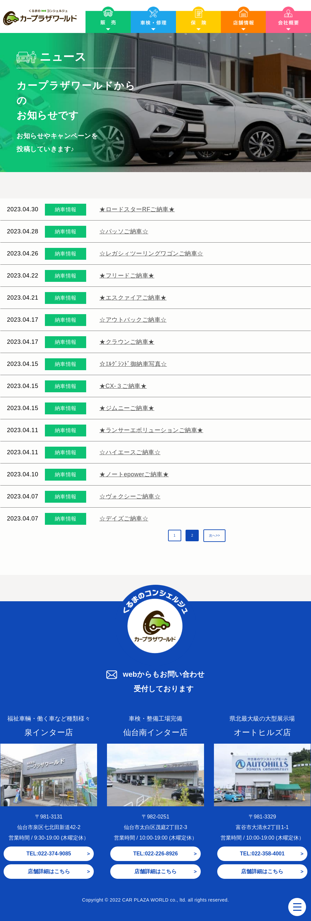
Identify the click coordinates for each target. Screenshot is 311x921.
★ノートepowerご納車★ (134, 474)
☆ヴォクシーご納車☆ (129, 496)
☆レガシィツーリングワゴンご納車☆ (151, 253)
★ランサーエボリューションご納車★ (151, 430)
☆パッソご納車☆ (123, 231)
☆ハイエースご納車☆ (129, 452)
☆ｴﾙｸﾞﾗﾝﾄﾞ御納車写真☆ (133, 364)
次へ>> (214, 535)
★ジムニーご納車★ (127, 408)
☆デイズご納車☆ (123, 518)
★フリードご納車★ (127, 275)
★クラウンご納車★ (127, 342)
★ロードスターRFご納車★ (137, 209)
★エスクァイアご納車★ (133, 297)
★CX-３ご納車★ (123, 386)
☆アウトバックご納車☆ (133, 319)
